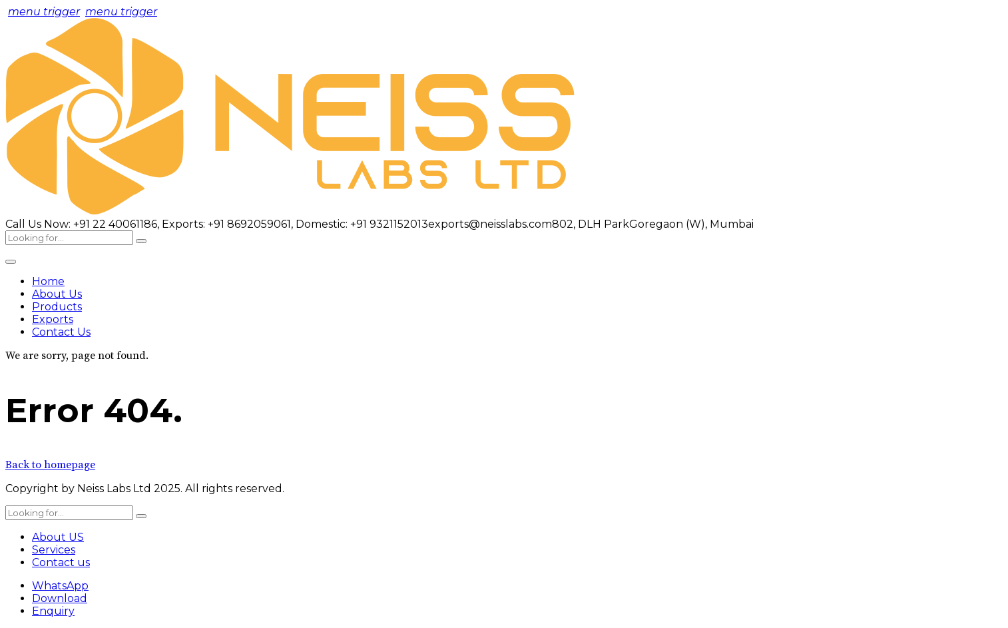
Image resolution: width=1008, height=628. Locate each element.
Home (48, 281)
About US (58, 537)
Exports (52, 319)
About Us (57, 294)
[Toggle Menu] (10, 262)
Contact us (61, 562)
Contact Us (61, 332)
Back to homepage (50, 464)
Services (53, 549)
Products (57, 306)
